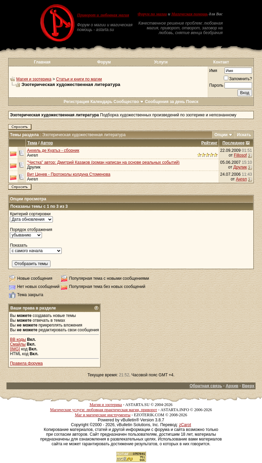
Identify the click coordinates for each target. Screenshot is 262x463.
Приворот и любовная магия (103, 15)
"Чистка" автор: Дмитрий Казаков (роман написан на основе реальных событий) (103, 162)
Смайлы (18, 344)
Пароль (216, 85)
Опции (221, 134)
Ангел (32, 155)
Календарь (101, 101)
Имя (213, 70)
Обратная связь (206, 386)
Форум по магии (152, 14)
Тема (32, 143)
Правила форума (26, 363)
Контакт (221, 62)
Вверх (248, 386)
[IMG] (15, 349)
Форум (104, 62)
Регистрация (76, 101)
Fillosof (240, 155)
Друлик (33, 167)
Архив (231, 386)
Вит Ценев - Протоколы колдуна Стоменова (68, 174)
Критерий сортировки (30, 214)
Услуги (161, 62)
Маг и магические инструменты (102, 415)
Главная (42, 62)
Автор (47, 143)
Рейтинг (209, 143)
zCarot (185, 424)
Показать (18, 245)
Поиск (192, 101)
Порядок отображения (31, 229)
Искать (244, 134)
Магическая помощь (189, 14)
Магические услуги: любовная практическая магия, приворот (103, 409)
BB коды (18, 339)
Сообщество (129, 101)
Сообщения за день (165, 101)
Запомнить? (238, 78)
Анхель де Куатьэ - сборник (53, 150)
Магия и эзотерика (34, 79)
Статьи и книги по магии (79, 79)
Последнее (233, 143)
